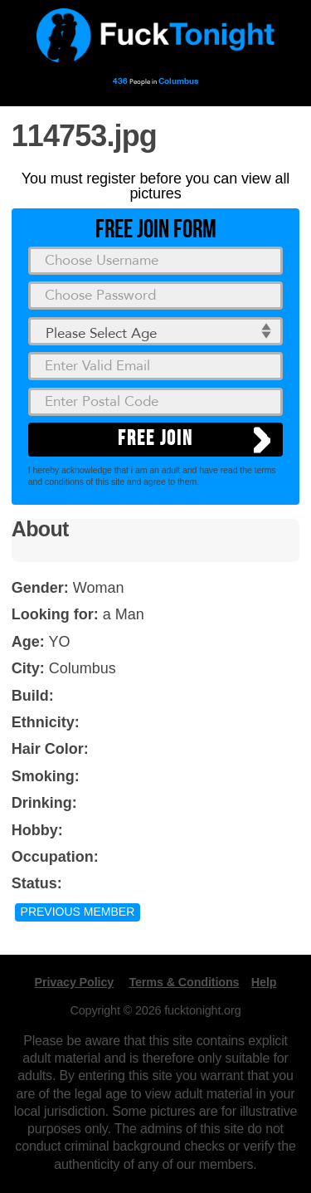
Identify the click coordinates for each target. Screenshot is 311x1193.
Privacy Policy (74, 982)
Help (264, 982)
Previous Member (78, 911)
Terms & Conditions (184, 982)
